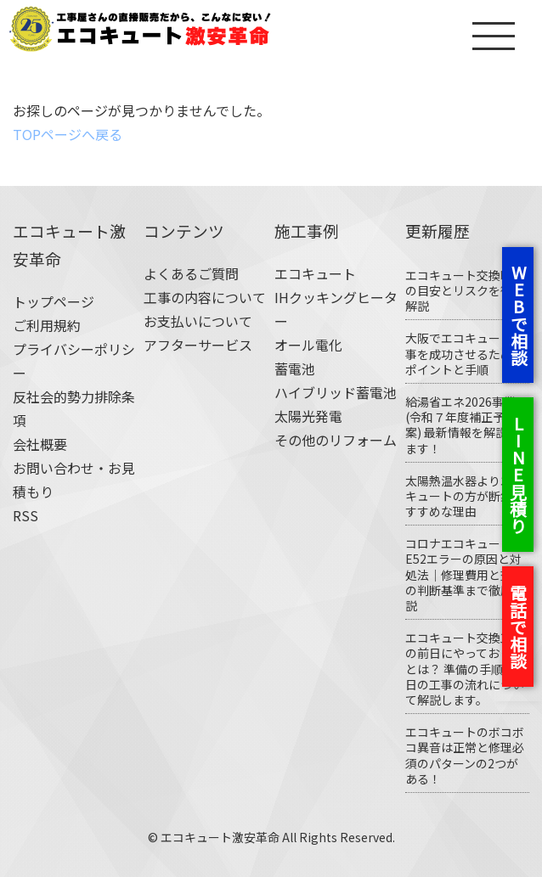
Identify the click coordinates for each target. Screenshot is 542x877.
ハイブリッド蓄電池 (335, 392)
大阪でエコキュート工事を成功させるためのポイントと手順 (464, 353)
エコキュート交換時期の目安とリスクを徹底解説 (464, 290)
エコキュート (315, 273)
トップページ (53, 301)
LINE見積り (517, 474)
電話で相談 (517, 626)
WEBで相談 (518, 315)
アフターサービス (198, 344)
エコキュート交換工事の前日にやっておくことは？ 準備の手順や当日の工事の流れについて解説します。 (466, 668)
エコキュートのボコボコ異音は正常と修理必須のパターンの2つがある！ (464, 755)
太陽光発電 (308, 416)
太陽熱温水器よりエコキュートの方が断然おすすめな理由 (464, 496)
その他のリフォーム (335, 440)
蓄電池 (294, 368)
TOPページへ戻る (67, 134)
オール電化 (308, 344)
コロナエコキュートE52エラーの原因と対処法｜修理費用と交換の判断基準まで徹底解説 (464, 574)
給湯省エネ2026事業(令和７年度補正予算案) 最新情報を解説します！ (462, 425)
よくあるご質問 (191, 273)
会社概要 (40, 444)
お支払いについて (198, 321)
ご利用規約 (47, 325)
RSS (25, 515)
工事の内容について (205, 297)
